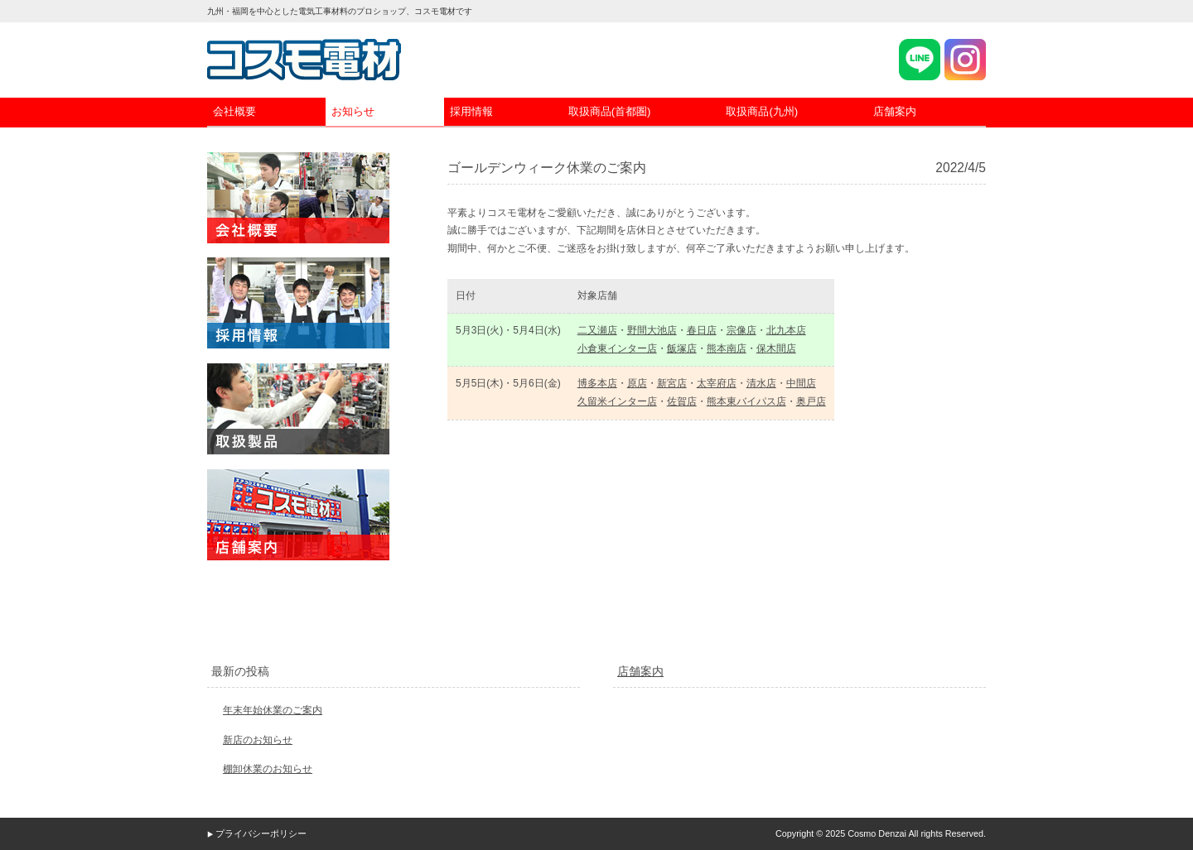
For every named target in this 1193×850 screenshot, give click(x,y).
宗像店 (741, 330)
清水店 (761, 383)
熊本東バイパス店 (746, 401)
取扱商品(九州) (762, 111)
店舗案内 (894, 111)
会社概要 (234, 111)
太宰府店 (717, 383)
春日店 (702, 330)
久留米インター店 (617, 401)
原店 (637, 383)
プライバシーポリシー (261, 833)
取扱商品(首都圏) (609, 111)
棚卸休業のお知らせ (267, 769)
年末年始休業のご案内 (272, 710)
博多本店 (597, 383)
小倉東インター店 (617, 348)
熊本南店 (726, 348)
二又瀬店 (597, 330)
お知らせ (352, 111)
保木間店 (776, 348)
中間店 (801, 383)
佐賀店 (682, 401)
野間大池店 (652, 330)
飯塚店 (682, 348)
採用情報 (471, 111)
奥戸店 (811, 401)
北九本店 (786, 330)
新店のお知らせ (257, 740)
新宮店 (672, 383)
